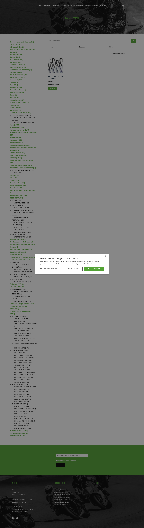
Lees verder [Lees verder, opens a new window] (97, 264)
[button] (48, 269)
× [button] (105, 256)
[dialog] (72, 264)
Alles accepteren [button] (93, 269)
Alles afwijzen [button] (73, 269)
